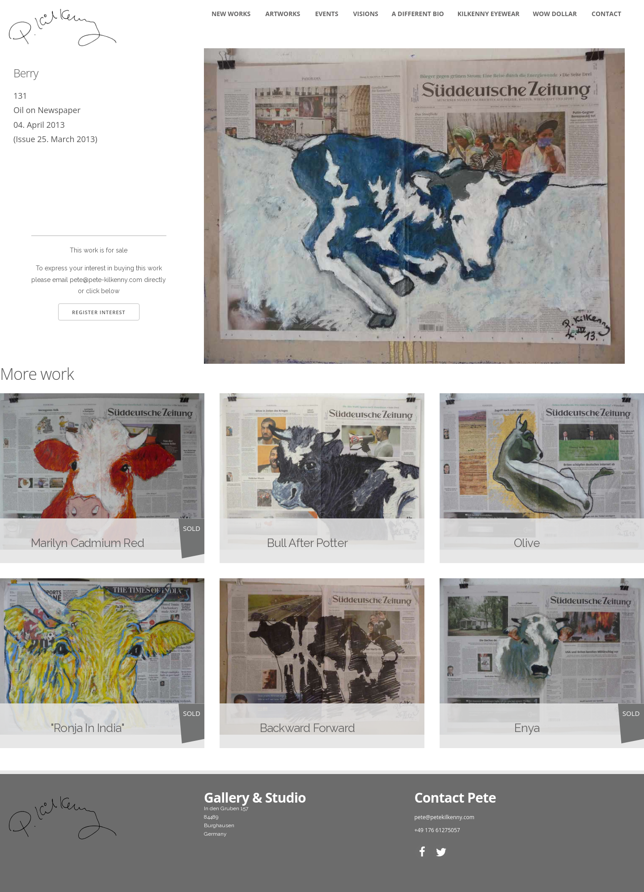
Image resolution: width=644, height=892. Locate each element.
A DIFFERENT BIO (418, 13)
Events (326, 13)
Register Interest (99, 312)
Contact (606, 13)
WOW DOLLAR (555, 13)
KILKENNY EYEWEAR (489, 13)
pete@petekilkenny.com (444, 817)
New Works (231, 13)
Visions (365, 13)
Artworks (282, 13)
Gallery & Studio (255, 797)
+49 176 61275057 (437, 830)
